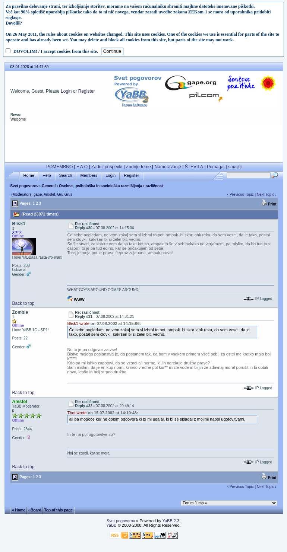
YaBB (111, 525)
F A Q (82, 166)
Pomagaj (215, 166)
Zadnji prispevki (106, 166)
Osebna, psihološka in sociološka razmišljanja (100, 186)
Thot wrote (76, 413)
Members (88, 175)
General (49, 186)
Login (66, 91)
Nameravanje (168, 166)
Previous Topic (242, 194)
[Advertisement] (144, 142)
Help (47, 175)
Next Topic (265, 194)
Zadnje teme (138, 166)
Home (29, 175)
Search (66, 175)
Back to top (23, 303)
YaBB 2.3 (170, 521)
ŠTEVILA (194, 166)
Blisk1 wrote (78, 323)
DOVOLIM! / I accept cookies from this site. (55, 51)
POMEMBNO (59, 166)
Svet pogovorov (24, 186)
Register (86, 91)
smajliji (235, 166)
